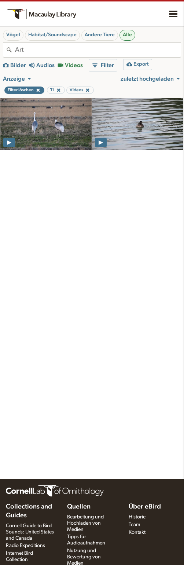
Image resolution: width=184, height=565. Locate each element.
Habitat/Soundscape (52, 34)
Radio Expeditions (25, 545)
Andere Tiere (100, 34)
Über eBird (145, 506)
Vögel (13, 34)
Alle (127, 34)
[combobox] (98, 50)
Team (134, 524)
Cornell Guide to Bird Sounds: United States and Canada (30, 532)
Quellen (79, 506)
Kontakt (137, 532)
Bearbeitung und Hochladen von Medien (85, 523)
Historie (137, 517)
